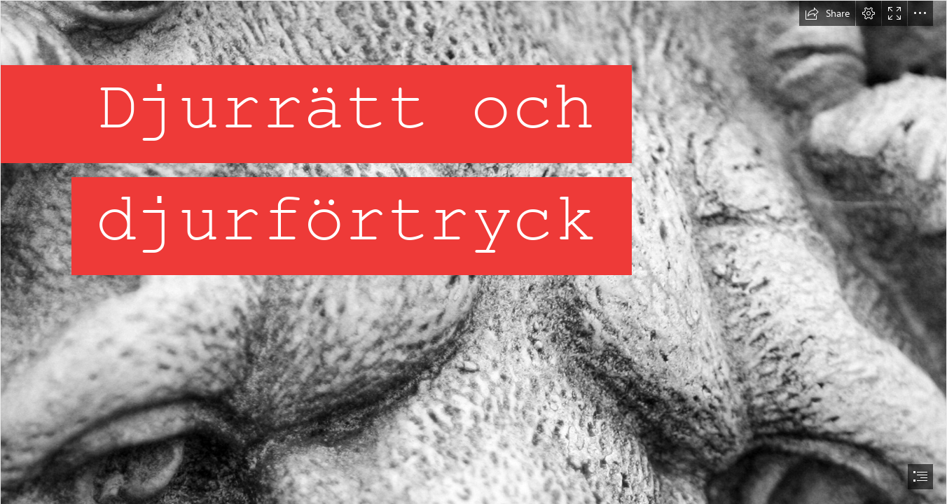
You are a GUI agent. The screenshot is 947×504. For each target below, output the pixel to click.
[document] (473, 252)
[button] (827, 13)
